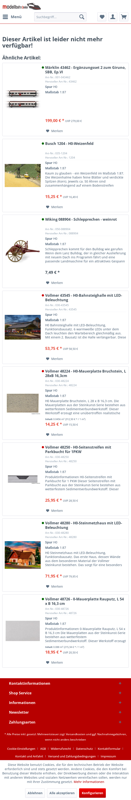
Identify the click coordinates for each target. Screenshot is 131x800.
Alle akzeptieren (62, 793)
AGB (43, 749)
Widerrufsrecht (61, 749)
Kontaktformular (109, 749)
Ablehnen (35, 793)
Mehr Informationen (89, 782)
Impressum (108, 756)
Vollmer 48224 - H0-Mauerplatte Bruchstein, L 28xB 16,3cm (85, 373)
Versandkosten (75, 734)
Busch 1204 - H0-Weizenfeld (69, 143)
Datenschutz (84, 749)
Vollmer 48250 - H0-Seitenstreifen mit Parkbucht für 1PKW (78, 449)
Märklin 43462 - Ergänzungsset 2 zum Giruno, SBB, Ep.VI (85, 69)
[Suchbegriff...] (60, 16)
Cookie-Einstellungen (21, 749)
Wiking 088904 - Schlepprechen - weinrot (81, 219)
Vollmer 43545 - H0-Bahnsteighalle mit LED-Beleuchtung (83, 297)
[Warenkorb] (123, 16)
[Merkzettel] (101, 16)
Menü (12, 16)
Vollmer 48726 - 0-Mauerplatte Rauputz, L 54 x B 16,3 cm (84, 601)
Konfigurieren (92, 793)
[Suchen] (82, 16)
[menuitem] (12, 16)
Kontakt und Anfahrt (29, 756)
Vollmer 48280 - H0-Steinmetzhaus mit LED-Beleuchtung (83, 525)
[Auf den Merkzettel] (54, 131)
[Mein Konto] (112, 16)
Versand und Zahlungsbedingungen (72, 756)
